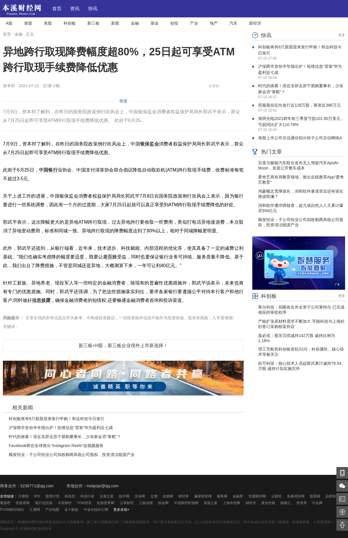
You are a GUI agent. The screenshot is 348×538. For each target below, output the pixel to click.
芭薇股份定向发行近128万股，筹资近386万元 (299, 105)
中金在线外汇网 (96, 510)
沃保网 (140, 496)
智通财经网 (257, 496)
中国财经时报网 (186, 503)
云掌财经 (127, 503)
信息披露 (41, 300)
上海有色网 (231, 503)
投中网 (124, 496)
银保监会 (149, 143)
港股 (28, 23)
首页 (56, 8)
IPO (37, 496)
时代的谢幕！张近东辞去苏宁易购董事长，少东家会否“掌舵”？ (65, 436)
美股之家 (210, 503)
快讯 (92, 8)
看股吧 (5, 503)
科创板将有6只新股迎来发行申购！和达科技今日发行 (56, 418)
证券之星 (107, 496)
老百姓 (110, 256)
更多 (341, 35)
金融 (135, 23)
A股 (9, 23)
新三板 (93, 23)
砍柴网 (168, 496)
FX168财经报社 (12, 510)
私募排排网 (295, 496)
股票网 (315, 496)
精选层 (70, 496)
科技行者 (87, 496)
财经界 (183, 496)
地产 (214, 23)
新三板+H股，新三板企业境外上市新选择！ (123, 345)
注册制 (23, 496)
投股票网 (23, 503)
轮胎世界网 (105, 503)
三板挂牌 (146, 503)
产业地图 (52, 510)
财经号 (251, 503)
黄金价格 (268, 503)
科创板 (70, 23)
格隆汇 (285, 503)
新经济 (255, 23)
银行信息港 (43, 503)
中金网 (317, 503)
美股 (48, 23)
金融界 (238, 496)
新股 (115, 23)
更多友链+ (121, 510)
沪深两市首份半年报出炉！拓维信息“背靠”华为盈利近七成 (61, 427)
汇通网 (35, 510)
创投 (174, 23)
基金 (155, 23)
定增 (154, 496)
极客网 (222, 496)
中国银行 (48, 169)
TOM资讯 (84, 503)
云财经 (276, 496)
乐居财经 (65, 503)
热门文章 (267, 152)
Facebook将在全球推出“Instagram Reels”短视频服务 (56, 445)
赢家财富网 (203, 496)
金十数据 (71, 510)
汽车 (233, 23)
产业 (194, 23)
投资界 (301, 503)
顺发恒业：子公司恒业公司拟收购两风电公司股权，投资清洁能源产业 (72, 454)
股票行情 (52, 496)
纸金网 (163, 503)
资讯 (74, 8)
